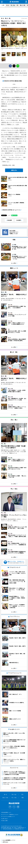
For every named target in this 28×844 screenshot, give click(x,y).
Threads (18, 806)
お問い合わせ (5, 818)
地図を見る (14, 170)
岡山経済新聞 (14, 2)
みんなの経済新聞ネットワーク (14, 835)
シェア (9, 215)
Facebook (10, 806)
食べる (7, 5)
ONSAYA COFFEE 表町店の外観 (13, 81)
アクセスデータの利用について (8, 816)
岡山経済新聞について (6, 812)
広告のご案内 (5, 820)
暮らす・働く (22, 5)
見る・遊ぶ (13, 5)
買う (18, 5)
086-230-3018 (10, 75)
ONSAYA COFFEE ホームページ (11, 210)
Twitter (14, 806)
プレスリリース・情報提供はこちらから (10, 814)
